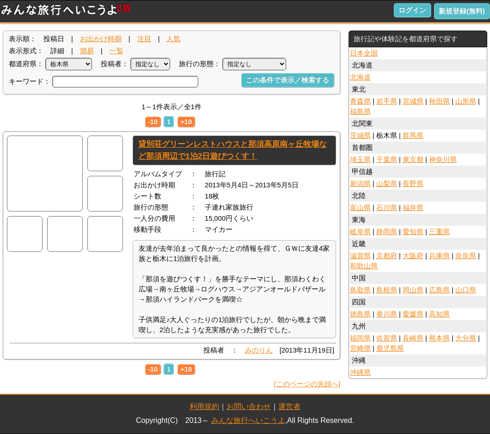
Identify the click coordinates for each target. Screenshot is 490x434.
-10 (153, 121)
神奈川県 (443, 159)
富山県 (360, 207)
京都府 (386, 256)
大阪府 (413, 256)
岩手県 (386, 101)
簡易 (87, 51)
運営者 (289, 406)
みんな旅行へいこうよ (248, 420)
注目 (144, 39)
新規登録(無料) (462, 11)
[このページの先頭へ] (307, 384)
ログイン (412, 10)
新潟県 (360, 183)
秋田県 (439, 101)
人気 (173, 39)
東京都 (413, 159)
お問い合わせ (249, 406)
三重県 (439, 232)
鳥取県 (360, 290)
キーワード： (29, 81)
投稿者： (115, 64)
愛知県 (413, 232)
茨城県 (360, 135)
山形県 (465, 101)
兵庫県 (439, 256)
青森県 (360, 101)
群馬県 (413, 135)
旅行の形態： (199, 64)
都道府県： (26, 64)
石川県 (386, 207)
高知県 (439, 314)
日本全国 (364, 53)
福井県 (413, 207)
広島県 (439, 290)
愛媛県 (413, 314)
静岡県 (386, 232)
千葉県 (386, 159)
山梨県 (386, 183)
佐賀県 (386, 338)
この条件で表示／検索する (287, 80)
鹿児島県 (390, 348)
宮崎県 (360, 348)
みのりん (259, 350)
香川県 (386, 314)
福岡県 (360, 338)
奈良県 (465, 256)
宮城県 (413, 101)
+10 (186, 121)
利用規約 (204, 406)
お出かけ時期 (101, 39)
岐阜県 (360, 232)
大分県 (465, 338)
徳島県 (360, 314)
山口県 (465, 290)
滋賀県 (360, 256)
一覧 (116, 51)
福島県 (360, 111)
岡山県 (413, 290)
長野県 (413, 183)
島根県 (386, 290)
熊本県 (439, 338)
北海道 (360, 77)
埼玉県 (360, 159)
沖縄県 (360, 372)
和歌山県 (364, 266)
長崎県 (413, 338)
